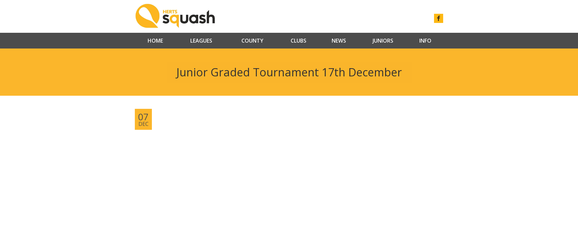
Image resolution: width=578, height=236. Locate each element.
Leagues (201, 40)
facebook (438, 18)
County (252, 40)
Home (155, 40)
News (339, 40)
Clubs (298, 40)
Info (425, 40)
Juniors (383, 40)
